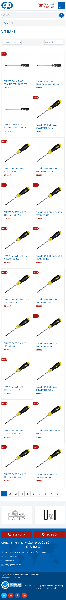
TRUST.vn (16, 577)
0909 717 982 (10, 560)
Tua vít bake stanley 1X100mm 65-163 (46, 301)
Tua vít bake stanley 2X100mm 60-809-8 (15, 475)
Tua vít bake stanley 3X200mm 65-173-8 (15, 170)
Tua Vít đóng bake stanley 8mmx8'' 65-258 (15, 82)
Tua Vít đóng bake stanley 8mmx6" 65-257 (15, 126)
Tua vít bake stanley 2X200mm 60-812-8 (15, 432)
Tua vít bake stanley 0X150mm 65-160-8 (46, 345)
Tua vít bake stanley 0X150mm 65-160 (15, 388)
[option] (16, 515)
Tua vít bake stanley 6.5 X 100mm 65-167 (16, 301)
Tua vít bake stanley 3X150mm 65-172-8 (46, 170)
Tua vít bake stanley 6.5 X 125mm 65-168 (49, 257)
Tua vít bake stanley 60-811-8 (48, 432)
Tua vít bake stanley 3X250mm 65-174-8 (46, 126)
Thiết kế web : (6, 577)
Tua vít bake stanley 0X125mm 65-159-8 (46, 388)
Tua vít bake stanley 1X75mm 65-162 (15, 344)
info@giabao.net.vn (13, 565)
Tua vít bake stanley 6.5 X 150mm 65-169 (16, 257)
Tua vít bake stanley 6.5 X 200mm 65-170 (49, 213)
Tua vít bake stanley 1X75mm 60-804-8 (46, 475)
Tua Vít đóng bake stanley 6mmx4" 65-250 (47, 82)
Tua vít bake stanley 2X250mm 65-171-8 (15, 213)
